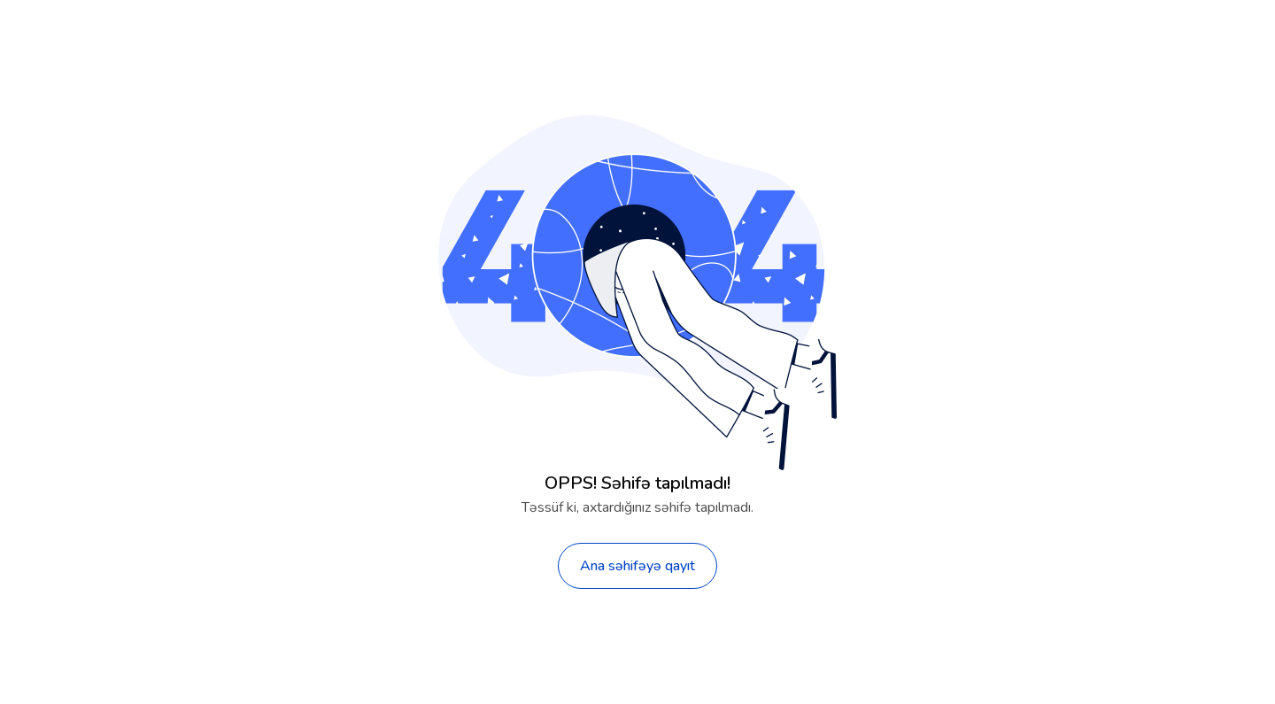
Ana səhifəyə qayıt (637, 566)
